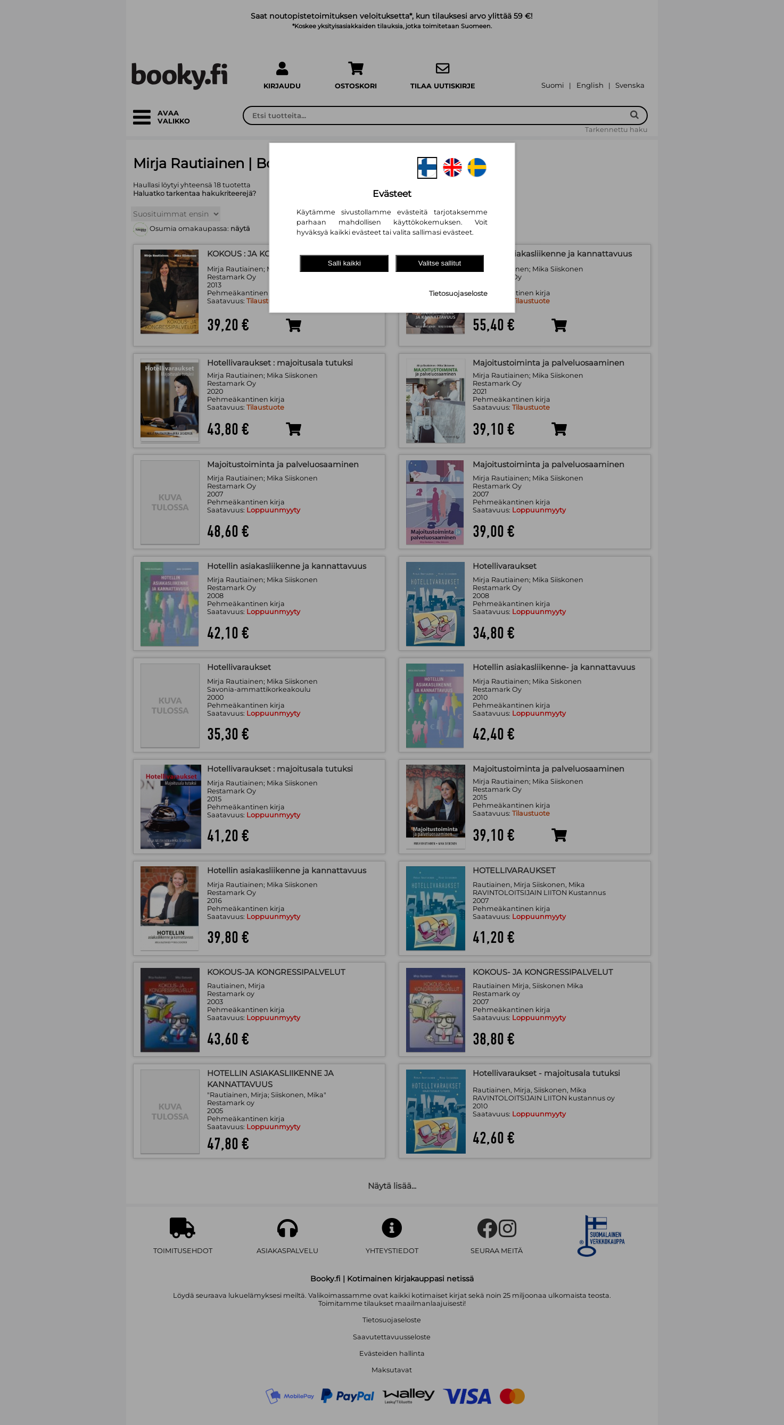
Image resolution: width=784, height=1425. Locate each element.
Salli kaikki (344, 263)
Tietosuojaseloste (458, 293)
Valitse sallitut (439, 263)
